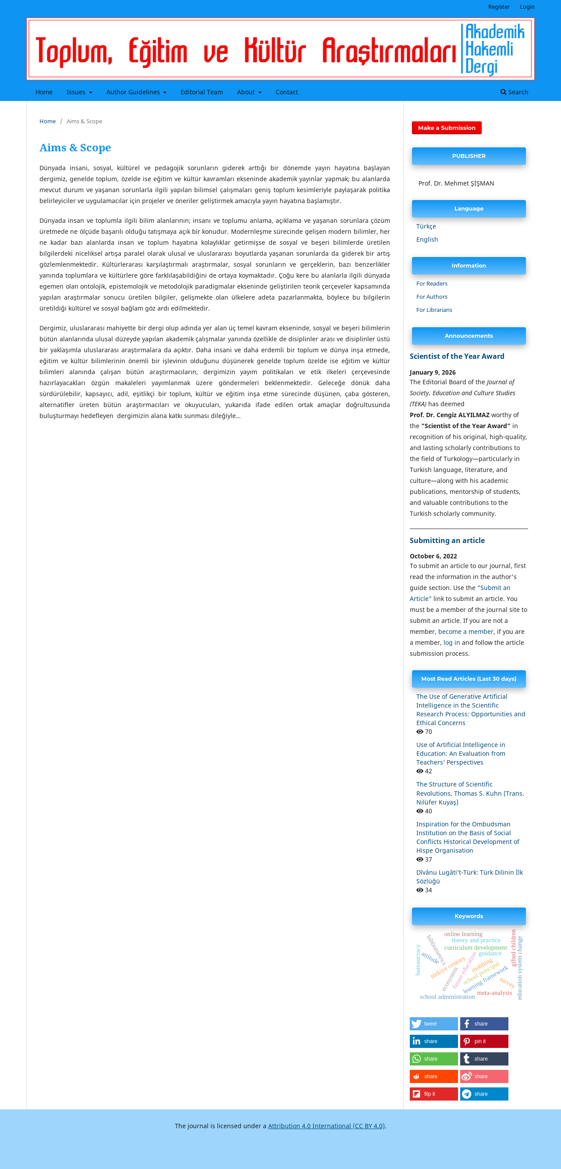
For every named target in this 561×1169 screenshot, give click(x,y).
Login (527, 7)
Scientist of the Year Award (457, 356)
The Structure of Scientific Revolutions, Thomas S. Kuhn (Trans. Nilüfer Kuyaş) (470, 793)
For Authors (431, 296)
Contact (287, 92)
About (246, 92)
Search (515, 92)
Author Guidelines (134, 92)
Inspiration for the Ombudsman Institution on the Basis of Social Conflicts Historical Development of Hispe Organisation (467, 837)
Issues (77, 92)
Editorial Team (202, 92)
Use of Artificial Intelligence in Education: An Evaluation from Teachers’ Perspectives (460, 753)
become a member (466, 631)
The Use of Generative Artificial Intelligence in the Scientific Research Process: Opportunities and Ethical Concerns (470, 709)
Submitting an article (447, 540)
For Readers (431, 283)
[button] (434, 1023)
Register (499, 7)
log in (452, 642)
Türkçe (426, 226)
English (427, 239)
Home (44, 92)
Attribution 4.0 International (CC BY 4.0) (326, 1126)
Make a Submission (447, 127)
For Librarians (434, 310)
